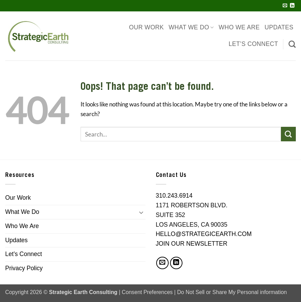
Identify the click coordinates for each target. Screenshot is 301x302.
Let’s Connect (253, 43)
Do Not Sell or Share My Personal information (232, 292)
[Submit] (288, 134)
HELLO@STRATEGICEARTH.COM (204, 233)
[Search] (292, 44)
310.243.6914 (174, 195)
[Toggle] (141, 212)
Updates (278, 27)
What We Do (191, 27)
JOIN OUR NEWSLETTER (191, 243)
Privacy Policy (24, 268)
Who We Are (239, 27)
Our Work (146, 27)
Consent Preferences (147, 292)
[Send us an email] (285, 5)
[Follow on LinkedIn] (292, 5)
